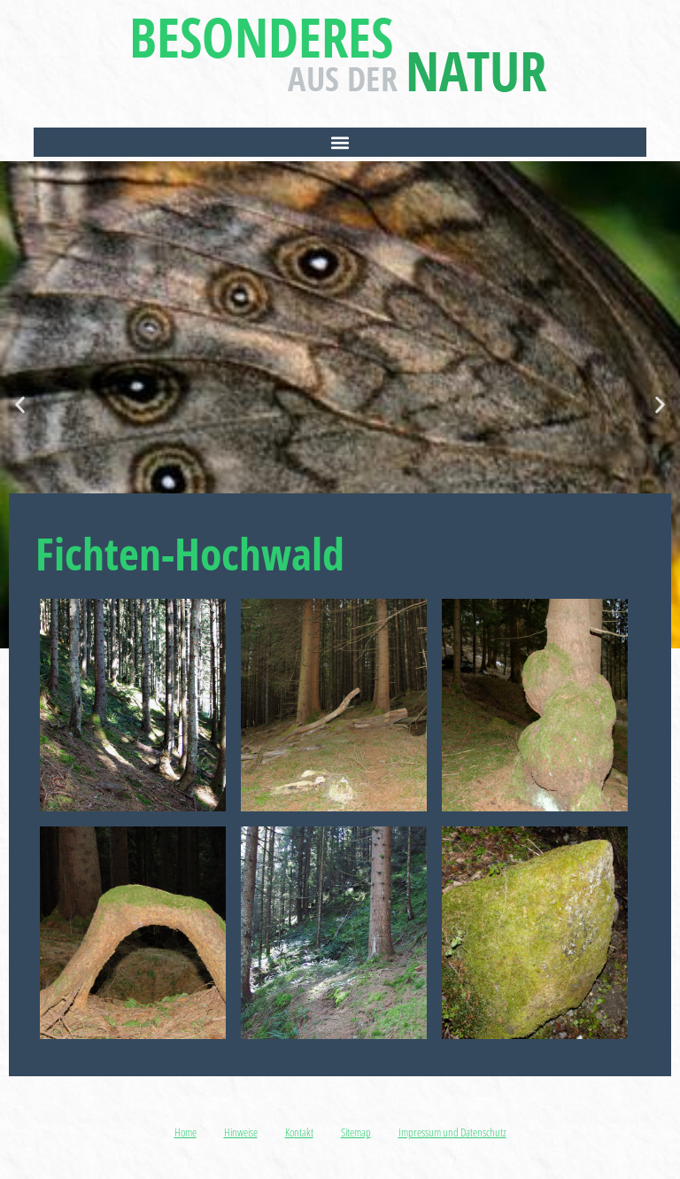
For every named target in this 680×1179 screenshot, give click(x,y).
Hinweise (241, 1132)
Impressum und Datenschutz (452, 1132)
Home (185, 1132)
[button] (339, 142)
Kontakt (299, 1132)
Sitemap (356, 1132)
